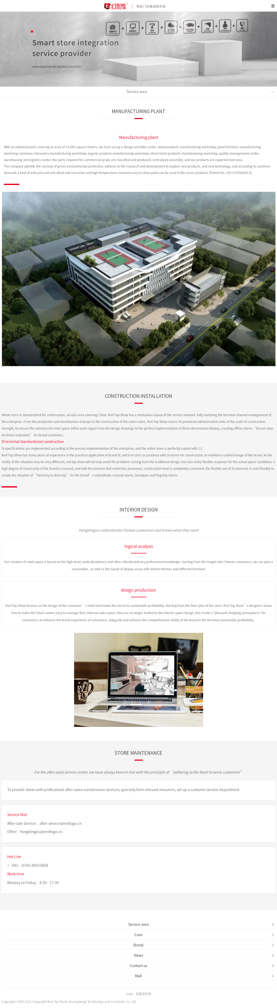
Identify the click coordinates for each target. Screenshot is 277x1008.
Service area (200, 92)
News (204, 955)
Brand (203, 945)
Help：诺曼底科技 (138, 993)
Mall (204, 976)
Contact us (202, 966)
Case (204, 935)
